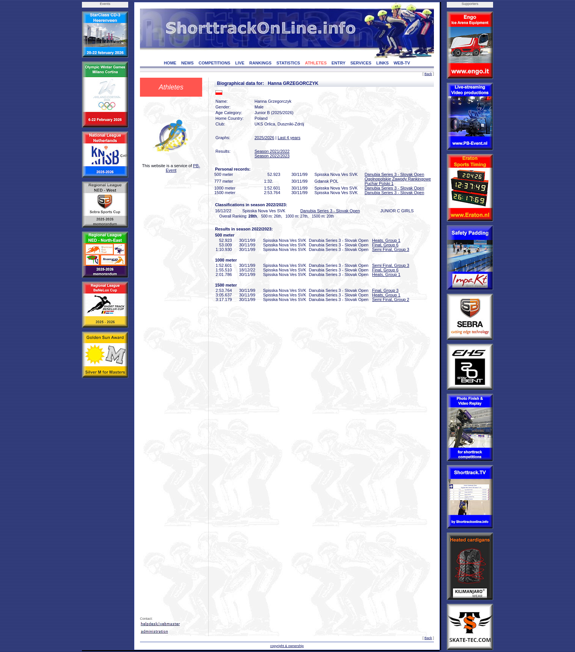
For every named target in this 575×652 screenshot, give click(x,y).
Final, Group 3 (385, 290)
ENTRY (338, 63)
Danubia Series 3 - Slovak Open (394, 174)
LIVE (239, 63)
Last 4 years (289, 137)
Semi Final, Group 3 (390, 249)
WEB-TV (402, 63)
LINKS (382, 63)
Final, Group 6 (385, 245)
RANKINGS (260, 63)
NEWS (187, 63)
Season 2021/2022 (272, 151)
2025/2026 (264, 137)
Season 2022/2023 (272, 156)
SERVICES (360, 63)
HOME (170, 63)
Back (428, 74)
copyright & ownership (287, 646)
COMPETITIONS (214, 63)
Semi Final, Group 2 (390, 299)
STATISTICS (288, 63)
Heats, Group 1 (386, 240)
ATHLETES (316, 63)
